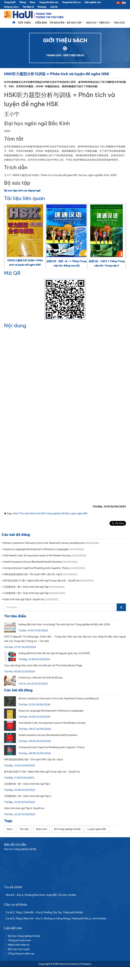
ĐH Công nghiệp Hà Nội (55, 513)
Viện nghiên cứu (92, 2)
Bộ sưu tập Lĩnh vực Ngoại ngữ (22, 190)
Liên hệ (53, 7)
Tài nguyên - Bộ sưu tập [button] (66, 22)
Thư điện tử (28, 7)
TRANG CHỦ (53, 55)
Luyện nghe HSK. (78, 513)
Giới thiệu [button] (25, 22)
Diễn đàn (41, 22)
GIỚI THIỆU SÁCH (73, 55)
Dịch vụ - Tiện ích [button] (98, 22)
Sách (16, 513)
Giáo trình (35, 513)
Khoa (32, 2)
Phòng (22, 2)
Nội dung (15, 325)
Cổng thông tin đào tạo (21, 953)
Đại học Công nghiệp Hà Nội (24, 936)
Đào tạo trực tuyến (19, 949)
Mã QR (12, 273)
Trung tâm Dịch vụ (71, 2)
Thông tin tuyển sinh (19, 940)
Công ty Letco (11, 7)
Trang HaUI (10, 2)
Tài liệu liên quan (24, 198)
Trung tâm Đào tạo (48, 2)
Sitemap (42, 7)
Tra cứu (119, 22)
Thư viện (24, 513)
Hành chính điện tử (18, 944)
